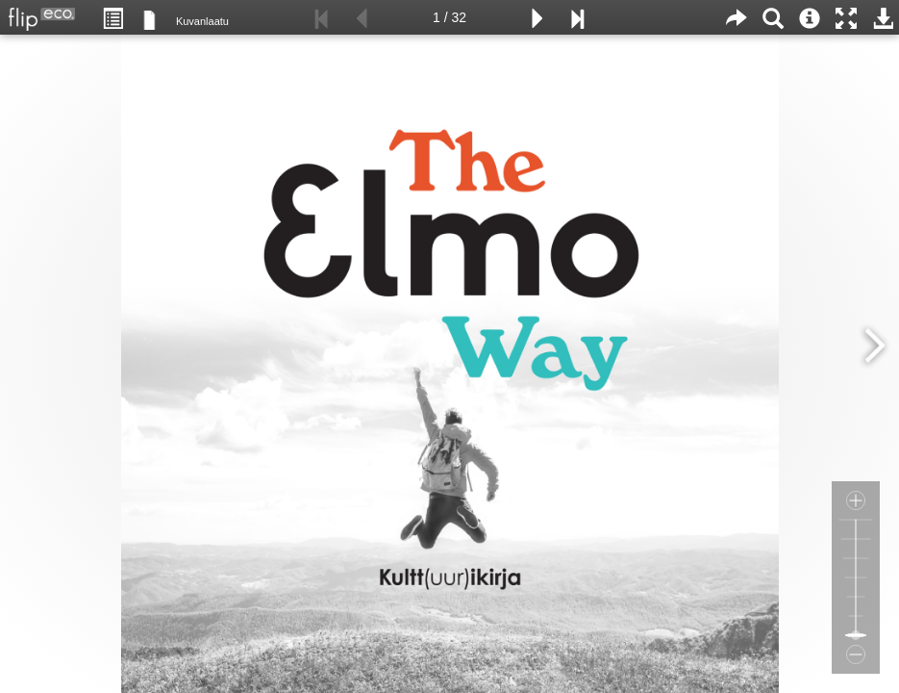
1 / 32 (449, 17)
